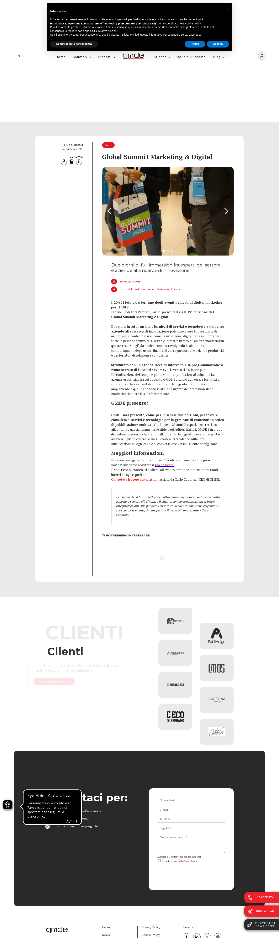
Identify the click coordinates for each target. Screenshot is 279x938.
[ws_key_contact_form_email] (191, 809)
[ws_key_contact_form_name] (191, 800)
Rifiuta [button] (195, 43)
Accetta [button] (218, 43)
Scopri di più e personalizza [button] (74, 43)
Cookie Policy (151, 935)
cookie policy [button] (193, 23)
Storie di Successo (191, 57)
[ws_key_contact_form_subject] (191, 828)
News (106, 935)
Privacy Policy (190, 860)
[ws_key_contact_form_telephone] (191, 819)
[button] (81, 56)
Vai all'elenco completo (70, 681)
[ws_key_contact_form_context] (191, 843)
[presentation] (186, 871)
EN (18, 56)
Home (60, 57)
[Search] (261, 56)
